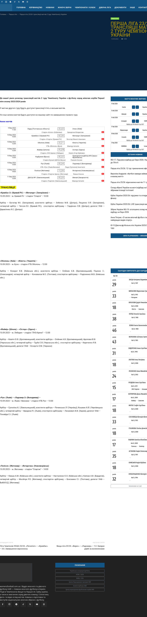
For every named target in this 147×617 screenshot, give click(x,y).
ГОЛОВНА (21, 7)
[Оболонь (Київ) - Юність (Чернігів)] (52, 144)
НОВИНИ (50, 7)
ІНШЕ (132, 7)
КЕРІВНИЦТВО (35, 7)
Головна (3, 14)
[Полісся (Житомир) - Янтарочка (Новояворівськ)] (52, 171)
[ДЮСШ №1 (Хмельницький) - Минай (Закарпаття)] (52, 178)
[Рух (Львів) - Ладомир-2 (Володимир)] (52, 165)
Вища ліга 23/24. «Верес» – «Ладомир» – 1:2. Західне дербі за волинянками (80, 547)
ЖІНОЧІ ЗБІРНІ (64, 7)
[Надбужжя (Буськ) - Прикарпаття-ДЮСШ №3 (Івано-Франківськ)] (52, 158)
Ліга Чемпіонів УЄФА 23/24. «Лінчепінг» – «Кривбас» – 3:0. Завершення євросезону (24, 547)
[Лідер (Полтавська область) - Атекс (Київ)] (52, 130)
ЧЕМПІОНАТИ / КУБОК (85, 7)
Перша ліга (13, 14)
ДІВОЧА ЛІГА (105, 7)
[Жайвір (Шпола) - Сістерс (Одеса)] (52, 151)
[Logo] (7, 7)
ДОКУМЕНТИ (120, 7)
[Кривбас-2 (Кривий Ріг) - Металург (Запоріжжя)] (52, 137)
